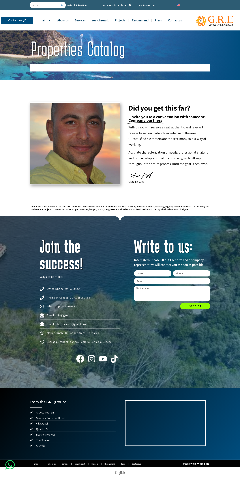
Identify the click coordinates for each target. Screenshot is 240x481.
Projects (120, 20)
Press (158, 20)
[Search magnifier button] (62, 5)
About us (62, 20)
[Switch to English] (178, 5)
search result (100, 20)
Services (80, 20)
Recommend (140, 20)
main (45, 20)
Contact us (175, 20)
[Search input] (46, 5)
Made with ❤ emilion (196, 464)
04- (77, 5)
